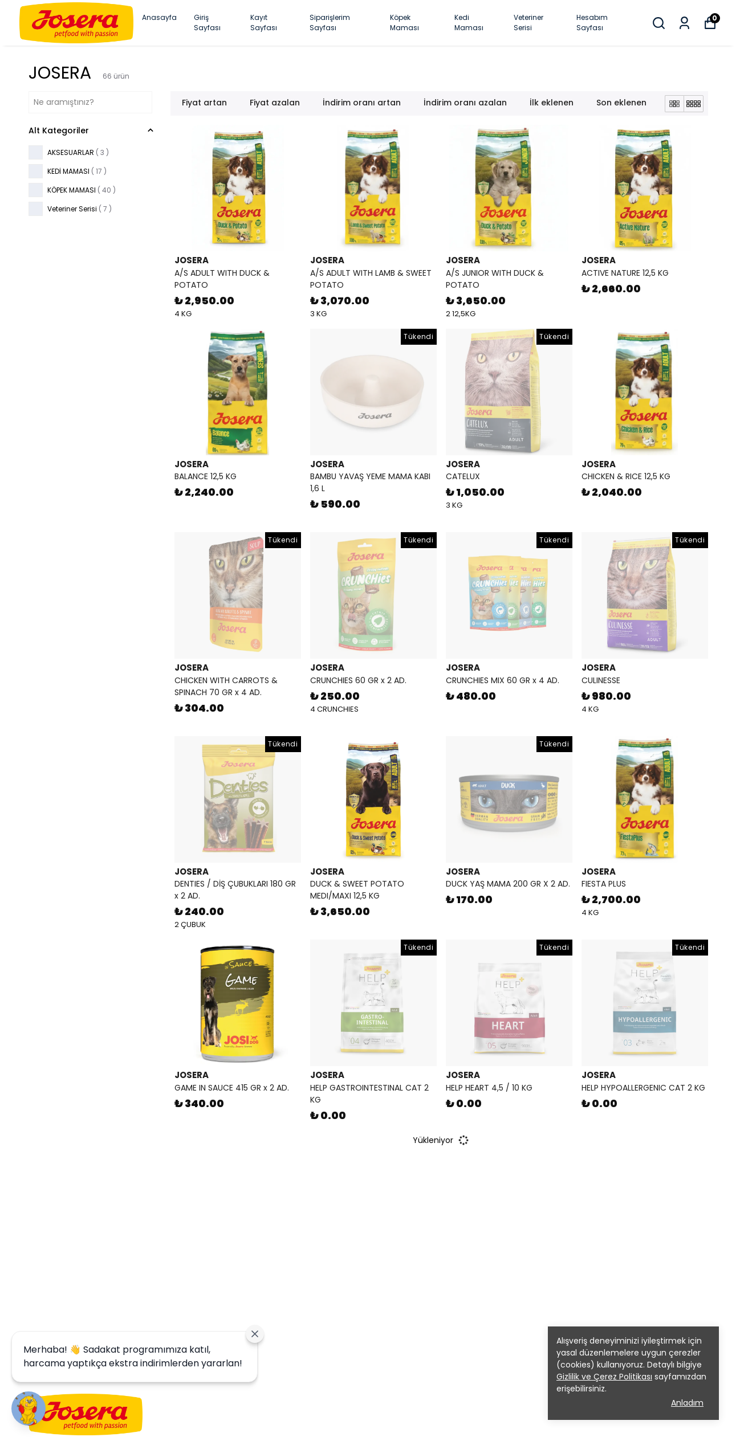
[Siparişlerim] (684, 23)
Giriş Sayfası (207, 22)
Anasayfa (159, 17)
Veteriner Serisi (528, 22)
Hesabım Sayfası (592, 22)
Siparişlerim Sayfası (330, 22)
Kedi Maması (468, 22)
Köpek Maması (404, 22)
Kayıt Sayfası (263, 22)
